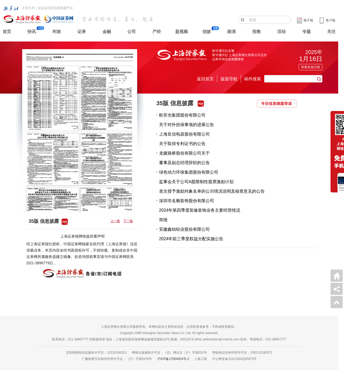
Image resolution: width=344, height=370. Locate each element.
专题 (306, 31)
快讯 (31, 31)
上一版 (115, 221)
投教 (256, 31)
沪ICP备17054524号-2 (173, 359)
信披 (206, 31)
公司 (131, 31)
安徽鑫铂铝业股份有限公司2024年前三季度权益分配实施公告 (191, 234)
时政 (57, 31)
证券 (81, 31)
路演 (231, 31)
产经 (156, 31)
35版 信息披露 (175, 103)
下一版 (128, 221)
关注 (331, 31)
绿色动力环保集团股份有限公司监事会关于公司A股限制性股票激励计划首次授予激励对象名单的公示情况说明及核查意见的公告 (212, 181)
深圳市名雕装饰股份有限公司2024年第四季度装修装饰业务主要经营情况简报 (199, 210)
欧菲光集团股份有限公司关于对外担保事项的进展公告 (186, 120)
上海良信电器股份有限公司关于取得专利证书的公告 (184, 139)
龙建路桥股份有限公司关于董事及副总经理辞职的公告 (184, 158)
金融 (107, 31)
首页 (7, 31)
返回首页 (205, 79)
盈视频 (181, 31)
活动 (281, 31)
